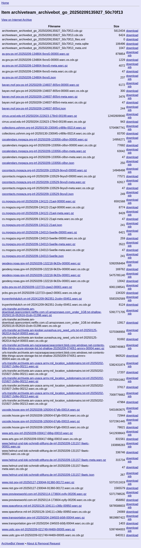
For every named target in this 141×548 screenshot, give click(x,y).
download (132, 30)
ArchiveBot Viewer (12, 543)
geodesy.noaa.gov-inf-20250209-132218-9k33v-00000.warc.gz (41, 263)
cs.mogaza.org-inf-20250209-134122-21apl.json (32, 225)
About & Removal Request (43, 543)
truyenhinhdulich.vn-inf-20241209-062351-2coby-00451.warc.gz (42, 298)
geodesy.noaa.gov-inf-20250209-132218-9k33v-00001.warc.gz (41, 275)
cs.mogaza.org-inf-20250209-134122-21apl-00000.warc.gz (38, 201)
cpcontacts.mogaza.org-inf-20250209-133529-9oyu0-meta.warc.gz (43, 182)
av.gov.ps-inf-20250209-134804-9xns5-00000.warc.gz (35, 53)
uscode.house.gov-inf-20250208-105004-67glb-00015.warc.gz (41, 421)
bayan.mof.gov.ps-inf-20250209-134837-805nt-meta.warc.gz (39, 96)
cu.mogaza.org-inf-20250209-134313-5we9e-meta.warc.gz (38, 244)
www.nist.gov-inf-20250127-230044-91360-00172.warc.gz (38, 482)
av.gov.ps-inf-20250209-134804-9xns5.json (29, 77)
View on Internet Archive (16, 19)
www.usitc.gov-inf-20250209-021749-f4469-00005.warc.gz (38, 529)
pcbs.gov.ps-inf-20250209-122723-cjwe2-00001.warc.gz (37, 287)
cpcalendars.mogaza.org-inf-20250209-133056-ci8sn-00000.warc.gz (45, 139)
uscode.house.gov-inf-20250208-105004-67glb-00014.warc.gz (41, 409)
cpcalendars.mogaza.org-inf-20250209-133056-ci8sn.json (38, 162)
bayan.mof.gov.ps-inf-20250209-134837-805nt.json (34, 108)
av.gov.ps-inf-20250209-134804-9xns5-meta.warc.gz (35, 65)
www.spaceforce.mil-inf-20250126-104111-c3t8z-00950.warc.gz (42, 505)
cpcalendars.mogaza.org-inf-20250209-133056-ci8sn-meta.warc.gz (44, 151)
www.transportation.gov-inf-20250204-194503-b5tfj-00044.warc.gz (43, 517)
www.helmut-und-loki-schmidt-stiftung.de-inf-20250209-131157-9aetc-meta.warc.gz (54, 459)
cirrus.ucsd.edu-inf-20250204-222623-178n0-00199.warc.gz (39, 115)
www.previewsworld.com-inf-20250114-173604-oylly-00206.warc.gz (44, 493)
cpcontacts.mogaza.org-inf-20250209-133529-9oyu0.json (38, 193)
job (129, 55)
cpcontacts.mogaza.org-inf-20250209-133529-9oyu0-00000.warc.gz (44, 170)
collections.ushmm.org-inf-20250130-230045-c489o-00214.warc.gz (44, 127)
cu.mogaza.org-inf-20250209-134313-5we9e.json (33, 256)
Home (5, 2)
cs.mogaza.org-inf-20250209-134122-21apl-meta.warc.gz (38, 213)
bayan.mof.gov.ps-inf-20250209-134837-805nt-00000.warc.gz (40, 84)
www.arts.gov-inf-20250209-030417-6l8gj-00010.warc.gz (37, 433)
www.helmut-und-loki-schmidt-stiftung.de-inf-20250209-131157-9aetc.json (48, 474)
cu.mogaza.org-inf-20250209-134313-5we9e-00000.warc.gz (39, 232)
